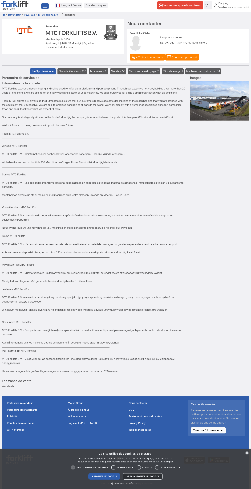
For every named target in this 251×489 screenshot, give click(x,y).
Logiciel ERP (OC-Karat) (82, 423)
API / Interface (15, 429)
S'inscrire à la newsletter (208, 430)
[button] (182, 57)
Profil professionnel (43, 71)
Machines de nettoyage (144, 71)
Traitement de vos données (145, 416)
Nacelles (118, 71)
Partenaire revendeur (20, 403)
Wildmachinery (77, 416)
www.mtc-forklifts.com (59, 47)
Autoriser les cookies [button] (104, 476)
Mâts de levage (173, 71)
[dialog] (125, 469)
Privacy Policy (137, 423)
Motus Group (75, 403)
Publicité (12, 416)
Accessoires (98, 71)
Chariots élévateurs (72, 71)
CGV (131, 409)
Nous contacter (138, 403)
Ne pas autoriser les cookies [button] (142, 476)
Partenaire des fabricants (22, 409)
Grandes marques (96, 5)
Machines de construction (203, 71)
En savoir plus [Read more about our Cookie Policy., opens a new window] (166, 462)
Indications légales (140, 429)
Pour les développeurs (20, 423)
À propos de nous (78, 409)
